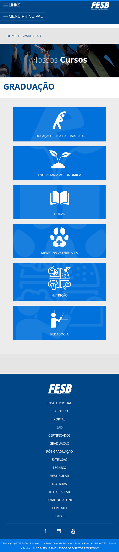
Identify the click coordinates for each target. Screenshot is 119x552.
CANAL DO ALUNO (59, 500)
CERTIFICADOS (59, 435)
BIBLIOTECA (60, 411)
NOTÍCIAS (59, 484)
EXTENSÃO (59, 459)
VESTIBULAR (59, 475)
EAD (60, 427)
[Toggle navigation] (11, 5)
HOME (11, 36)
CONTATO (59, 508)
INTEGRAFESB (59, 492)
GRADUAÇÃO (59, 443)
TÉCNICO (59, 467)
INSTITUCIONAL (59, 403)
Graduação (31, 36)
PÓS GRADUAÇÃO (59, 451)
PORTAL (59, 419)
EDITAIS (59, 516)
